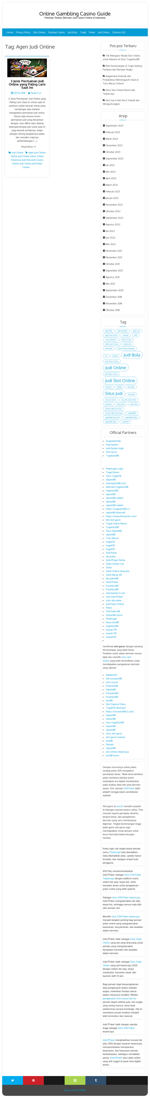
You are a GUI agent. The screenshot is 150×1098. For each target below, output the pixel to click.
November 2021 (114, 257)
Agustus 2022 (113, 224)
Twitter (12, 1080)
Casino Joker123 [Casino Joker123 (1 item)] (110, 340)
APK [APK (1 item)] (135, 335)
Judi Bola (72, 32)
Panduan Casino (56, 32)
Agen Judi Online (37, 152)
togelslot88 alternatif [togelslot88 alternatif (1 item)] (112, 417)
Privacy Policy (23, 32)
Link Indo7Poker (114, 596)
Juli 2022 (110, 231)
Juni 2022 (110, 237)
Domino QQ (118, 32)
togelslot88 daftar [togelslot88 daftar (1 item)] (131, 417)
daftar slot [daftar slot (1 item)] (127, 344)
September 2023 (114, 158)
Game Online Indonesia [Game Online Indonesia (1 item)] (126, 348)
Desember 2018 (114, 296)
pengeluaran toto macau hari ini (119, 998)
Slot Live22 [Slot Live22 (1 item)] (121, 404)
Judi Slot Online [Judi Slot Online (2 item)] (120, 380)
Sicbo (109, 567)
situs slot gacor (114, 733)
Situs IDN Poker (126, 1028)
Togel (83, 32)
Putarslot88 (112, 685)
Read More (27, 146)
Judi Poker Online (115, 604)
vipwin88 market (114, 497)
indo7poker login (115, 448)
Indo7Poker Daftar (115, 560)
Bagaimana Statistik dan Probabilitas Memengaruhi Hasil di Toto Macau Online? (120, 80)
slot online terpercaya (117, 751)
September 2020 (114, 290)
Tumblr (95, 1080)
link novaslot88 (114, 678)
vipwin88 (110, 494)
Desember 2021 (114, 250)
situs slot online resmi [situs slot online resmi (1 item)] (128, 400)
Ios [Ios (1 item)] (106, 356)
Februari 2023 (113, 191)
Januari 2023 (112, 198)
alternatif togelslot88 (117, 486)
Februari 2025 (113, 132)
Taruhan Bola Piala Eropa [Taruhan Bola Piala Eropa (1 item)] (114, 413)
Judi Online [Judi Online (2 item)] (115, 367)
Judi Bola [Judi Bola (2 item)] (132, 355)
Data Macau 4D (114, 574)
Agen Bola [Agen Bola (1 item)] (108, 331)
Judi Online (103, 32)
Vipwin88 (111, 479)
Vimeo (75, 1080)
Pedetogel (111, 618)
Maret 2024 (112, 138)
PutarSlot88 (112, 585)
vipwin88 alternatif (116, 512)
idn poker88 (112, 578)
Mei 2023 (110, 171)
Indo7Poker (112, 582)
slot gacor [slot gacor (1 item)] (108, 404)
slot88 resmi (112, 755)
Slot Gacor (111, 451)
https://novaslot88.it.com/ (120, 711)
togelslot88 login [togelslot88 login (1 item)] (111, 422)
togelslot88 (112, 490)
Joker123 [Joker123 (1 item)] (115, 356)
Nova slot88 (112, 622)
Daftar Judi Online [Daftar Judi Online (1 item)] (111, 344)
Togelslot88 (112, 455)
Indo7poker (112, 444)
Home (10, 32)
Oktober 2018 (113, 310)
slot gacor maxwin (115, 737)
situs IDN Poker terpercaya (126, 897)
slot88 (109, 700)
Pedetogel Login (114, 468)
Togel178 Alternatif (116, 707)
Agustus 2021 (113, 277)
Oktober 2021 (113, 263)
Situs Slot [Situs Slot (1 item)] (131, 394)
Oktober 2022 (113, 211)
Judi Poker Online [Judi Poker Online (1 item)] (111, 374)
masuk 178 (111, 629)
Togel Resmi (112, 472)
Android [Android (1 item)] (125, 335)
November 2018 (114, 303)
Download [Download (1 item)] (108, 348)
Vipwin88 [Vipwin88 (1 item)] (125, 422)
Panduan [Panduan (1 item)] (108, 387)
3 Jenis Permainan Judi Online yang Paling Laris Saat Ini (27, 84)
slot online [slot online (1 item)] (134, 404)
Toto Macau (112, 538)
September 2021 (114, 270)
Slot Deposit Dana (115, 704)
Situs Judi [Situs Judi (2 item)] (114, 393)
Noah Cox (36, 93)
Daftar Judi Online (20, 156)
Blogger (137, 1078)
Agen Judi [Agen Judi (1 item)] (136, 331)
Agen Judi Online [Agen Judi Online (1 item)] (111, 335)
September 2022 (114, 217)
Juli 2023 (110, 165)
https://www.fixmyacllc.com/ (121, 516)
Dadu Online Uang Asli (117, 571)
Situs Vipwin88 (114, 530)
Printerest (33, 1080)
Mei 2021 (110, 283)
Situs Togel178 (113, 475)
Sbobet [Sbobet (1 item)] (119, 387)
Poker (92, 32)
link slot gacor (113, 519)
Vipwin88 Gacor (114, 615)
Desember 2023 (114, 145)
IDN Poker (111, 552)
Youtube (54, 1078)
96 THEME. (80, 1090)
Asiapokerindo (113, 440)
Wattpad (116, 1078)
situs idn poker (113, 600)
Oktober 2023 (113, 151)
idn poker (111, 556)
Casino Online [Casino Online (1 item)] (126, 340)
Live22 (119, 806)
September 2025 (114, 125)
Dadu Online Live (115, 563)
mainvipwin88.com (116, 483)
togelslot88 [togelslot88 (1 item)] (132, 413)
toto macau (112, 682)
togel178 (110, 541)
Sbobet (110, 744)
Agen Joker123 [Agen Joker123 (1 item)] (122, 331)
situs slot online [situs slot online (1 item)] (110, 400)
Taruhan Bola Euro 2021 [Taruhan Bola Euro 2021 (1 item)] (113, 409)
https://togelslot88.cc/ (118, 508)
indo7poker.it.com (115, 593)
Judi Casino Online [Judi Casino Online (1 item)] (111, 361)
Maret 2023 (112, 184)
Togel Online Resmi (116, 523)
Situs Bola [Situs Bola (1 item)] (131, 387)
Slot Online (39, 32)
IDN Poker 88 (113, 611)
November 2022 (114, 204)
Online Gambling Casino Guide (75, 13)
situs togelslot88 (115, 722)
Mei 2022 (111, 244)
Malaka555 (111, 674)
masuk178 (111, 637)
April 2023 (111, 178)
